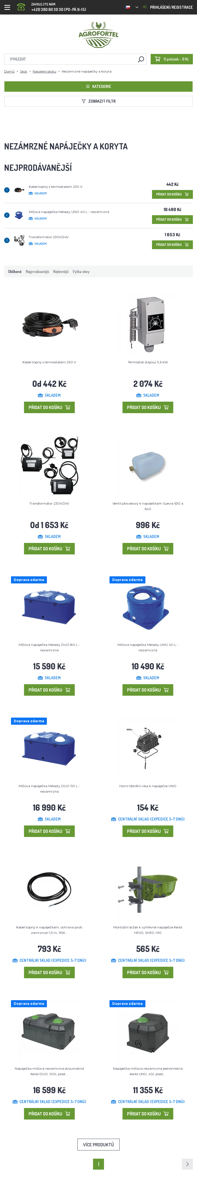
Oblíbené (15, 271)
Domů (9, 71)
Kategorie (98, 86)
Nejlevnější (61, 271)
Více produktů (98, 1144)
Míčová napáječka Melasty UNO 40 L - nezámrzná (69, 212)
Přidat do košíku (172, 194)
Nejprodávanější (37, 271)
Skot (23, 71)
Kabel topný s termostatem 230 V (55, 187)
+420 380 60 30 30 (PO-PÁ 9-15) (51, 5)
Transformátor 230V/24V (49, 237)
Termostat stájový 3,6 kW (148, 362)
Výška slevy (81, 271)
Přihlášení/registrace (167, 7)
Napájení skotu (44, 71)
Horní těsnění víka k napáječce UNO (147, 786)
